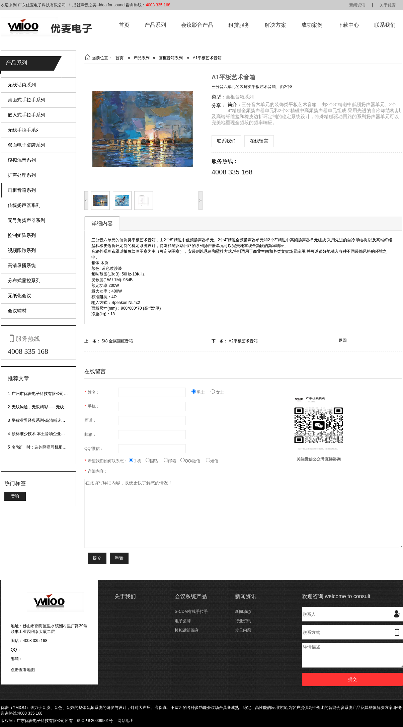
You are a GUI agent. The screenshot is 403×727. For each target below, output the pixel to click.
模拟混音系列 (22, 160)
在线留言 (259, 141)
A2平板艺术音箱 (243, 341)
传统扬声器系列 (24, 205)
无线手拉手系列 (24, 130)
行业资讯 (243, 621)
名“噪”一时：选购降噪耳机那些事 (41, 447)
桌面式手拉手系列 (26, 99)
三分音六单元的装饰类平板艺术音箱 (244, 86)
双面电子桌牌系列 (26, 145)
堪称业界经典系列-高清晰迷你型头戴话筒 (48, 420)
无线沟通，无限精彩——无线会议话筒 (46, 407)
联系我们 (385, 25)
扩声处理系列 (22, 175)
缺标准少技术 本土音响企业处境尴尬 (44, 433)
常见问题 (243, 630)
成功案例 (312, 25)
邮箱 (172, 461)
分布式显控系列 (24, 280)
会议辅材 (17, 310)
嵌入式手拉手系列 (26, 114)
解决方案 (275, 25)
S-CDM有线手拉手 (191, 611)
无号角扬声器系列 (26, 220)
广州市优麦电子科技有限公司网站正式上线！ (52, 393)
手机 (137, 461)
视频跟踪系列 (22, 250)
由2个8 (286, 86)
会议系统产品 (191, 596)
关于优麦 (388, 5)
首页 (124, 25)
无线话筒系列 (22, 84)
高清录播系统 (22, 265)
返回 (343, 340)
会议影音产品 (197, 25)
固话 (155, 461)
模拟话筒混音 (187, 630)
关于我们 (125, 596)
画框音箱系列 (22, 190)
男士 (201, 392)
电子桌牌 (183, 621)
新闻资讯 (357, 5)
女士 (217, 392)
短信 (212, 461)
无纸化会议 (19, 295)
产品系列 (155, 25)
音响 (15, 496)
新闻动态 (243, 611)
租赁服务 (239, 25)
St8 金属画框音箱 (117, 341)
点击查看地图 (23, 669)
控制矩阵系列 (22, 235)
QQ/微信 (193, 461)
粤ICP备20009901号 (94, 720)
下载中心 (348, 25)
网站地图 (125, 720)
